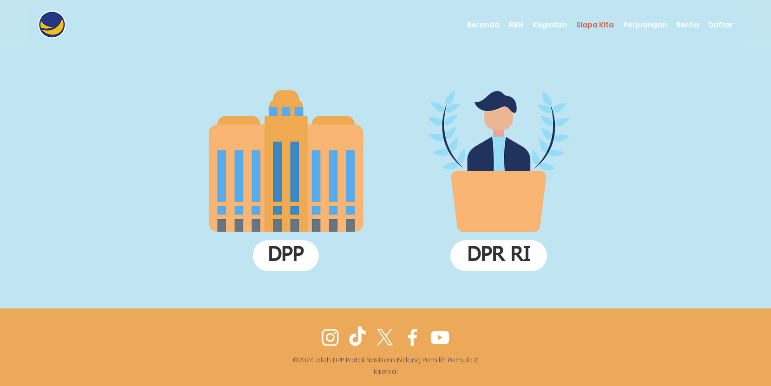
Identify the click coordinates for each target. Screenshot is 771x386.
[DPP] (286, 255)
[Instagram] (330, 337)
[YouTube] (439, 337)
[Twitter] (385, 337)
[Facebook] (412, 337)
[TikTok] (357, 337)
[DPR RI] (498, 255)
